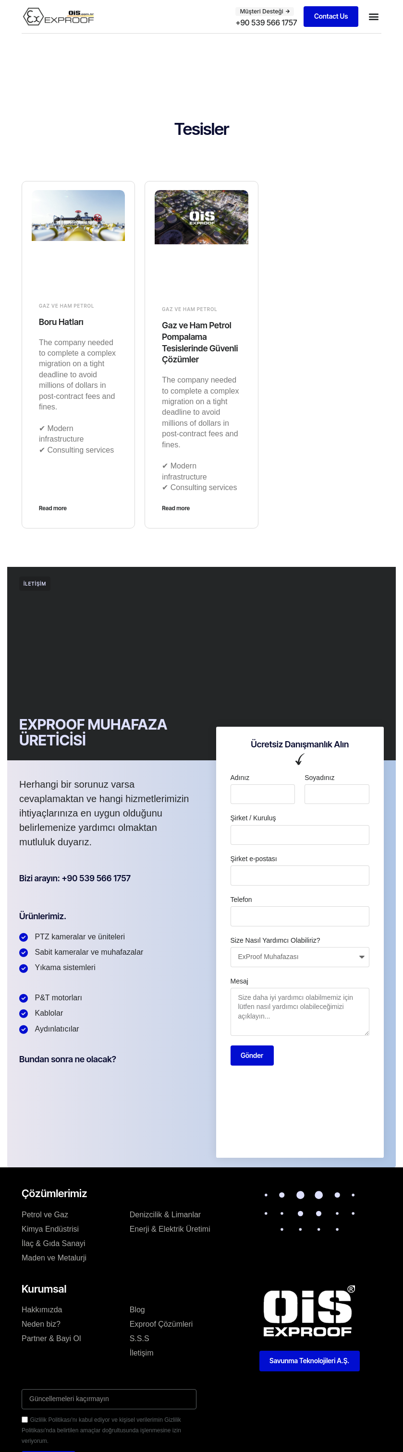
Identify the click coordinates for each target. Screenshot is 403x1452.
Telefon (241, 898)
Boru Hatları (62, 322)
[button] (264, 11)
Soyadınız (319, 776)
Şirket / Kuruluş (253, 817)
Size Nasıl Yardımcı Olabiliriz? (275, 939)
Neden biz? (41, 1324)
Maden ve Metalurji (54, 1257)
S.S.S (139, 1338)
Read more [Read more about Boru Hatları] (53, 507)
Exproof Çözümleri (161, 1324)
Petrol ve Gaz (45, 1214)
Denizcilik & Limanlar (165, 1214)
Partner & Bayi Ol (51, 1338)
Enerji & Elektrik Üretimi (170, 1228)
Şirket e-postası (254, 858)
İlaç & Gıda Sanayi (53, 1243)
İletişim (142, 1352)
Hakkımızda (42, 1309)
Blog (137, 1309)
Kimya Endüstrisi (50, 1228)
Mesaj (239, 980)
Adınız (240, 776)
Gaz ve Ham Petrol (66, 306)
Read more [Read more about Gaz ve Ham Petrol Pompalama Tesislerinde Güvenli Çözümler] (176, 507)
